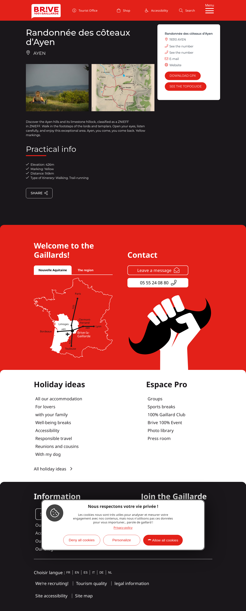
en (77, 572)
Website (175, 65)
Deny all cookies (82, 540)
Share (39, 193)
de (102, 572)
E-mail (174, 59)
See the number (181, 46)
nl (110, 572)
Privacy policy (123, 528)
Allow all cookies (165, 540)
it (93, 572)
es (85, 572)
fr (68, 572)
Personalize (121, 540)
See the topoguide (186, 86)
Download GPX (183, 75)
